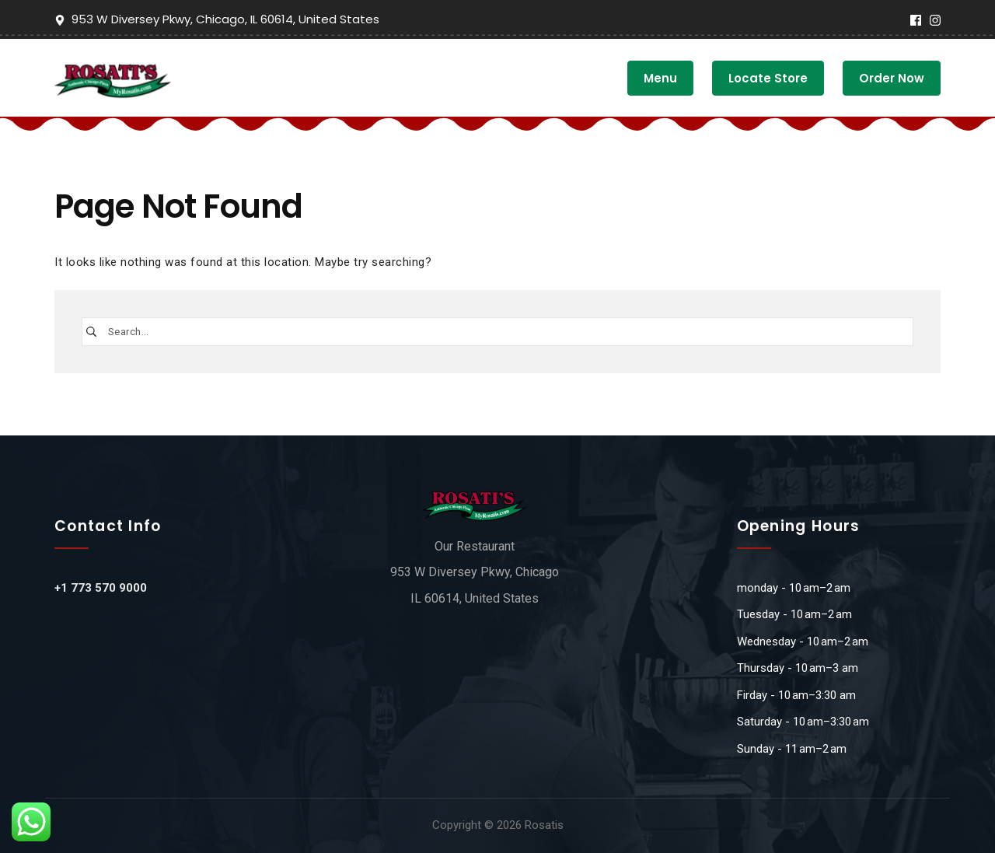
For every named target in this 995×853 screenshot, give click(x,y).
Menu (660, 78)
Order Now (891, 78)
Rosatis (544, 825)
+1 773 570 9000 (100, 588)
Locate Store (768, 78)
